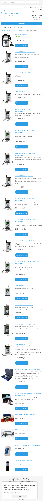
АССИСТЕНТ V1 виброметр (24, 286)
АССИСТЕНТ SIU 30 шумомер (24, 240)
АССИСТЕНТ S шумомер (23, 72)
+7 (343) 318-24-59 (36, 17)
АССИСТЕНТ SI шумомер (23, 92)
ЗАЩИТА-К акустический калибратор (27, 445)
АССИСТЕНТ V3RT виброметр (25, 324)
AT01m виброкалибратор (23, 460)
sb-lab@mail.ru (37, 15)
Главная (3, 30)
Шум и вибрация (17, 30)
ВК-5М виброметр (21, 34)
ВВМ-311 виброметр (21, 430)
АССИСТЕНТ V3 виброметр (24, 305)
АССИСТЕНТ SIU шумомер (24, 176)
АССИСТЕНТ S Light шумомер (25, 52)
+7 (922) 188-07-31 (36, 19)
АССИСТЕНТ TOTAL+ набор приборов (27, 369)
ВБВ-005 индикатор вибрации (25, 414)
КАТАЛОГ (9, 30)
